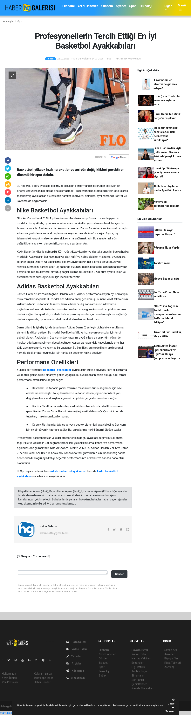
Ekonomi (68, 6)
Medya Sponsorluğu (166, 278)
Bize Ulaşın (75, 677)
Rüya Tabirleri (172, 662)
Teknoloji (145, 6)
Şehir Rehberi (139, 684)
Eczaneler (137, 662)
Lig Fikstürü (138, 667)
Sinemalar (138, 675)
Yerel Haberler (88, 6)
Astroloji (169, 667)
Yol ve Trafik (139, 654)
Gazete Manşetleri (142, 688)
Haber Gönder (42, 682)
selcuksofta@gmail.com (54, 533)
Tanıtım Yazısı (162, 263)
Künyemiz (75, 670)
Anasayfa (8, 21)
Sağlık (102, 675)
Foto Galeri (76, 641)
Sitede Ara (170, 649)
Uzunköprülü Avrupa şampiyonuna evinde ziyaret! (166, 172)
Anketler (169, 654)
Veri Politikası (10, 682)
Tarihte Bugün (140, 671)
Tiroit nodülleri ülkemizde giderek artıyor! (165, 84)
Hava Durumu (140, 649)
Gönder (119, 574)
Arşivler (73, 663)
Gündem (107, 6)
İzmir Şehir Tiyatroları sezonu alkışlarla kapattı (167, 100)
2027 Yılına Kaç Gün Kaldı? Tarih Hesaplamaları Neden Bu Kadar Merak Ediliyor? (167, 314)
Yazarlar (74, 656)
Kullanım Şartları (43, 673)
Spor (132, 6)
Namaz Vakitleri (141, 658)
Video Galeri (76, 649)
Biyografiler (171, 658)
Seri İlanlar (138, 679)
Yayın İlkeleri (9, 677)
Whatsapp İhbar (43, 677)
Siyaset (121, 6)
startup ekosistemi (11, 712)
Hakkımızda (9, 673)
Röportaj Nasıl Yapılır (166, 247)
